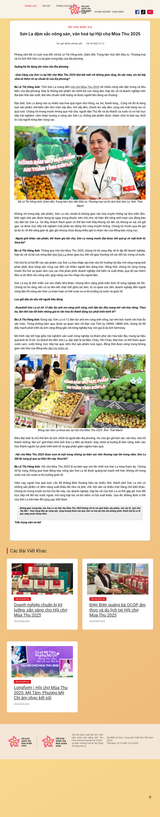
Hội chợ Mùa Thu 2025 (85, 87)
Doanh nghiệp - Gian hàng (109, 11)
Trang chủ (31, 6)
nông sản (49, 499)
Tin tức (46, 6)
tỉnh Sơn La (59, 254)
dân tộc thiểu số (58, 348)
